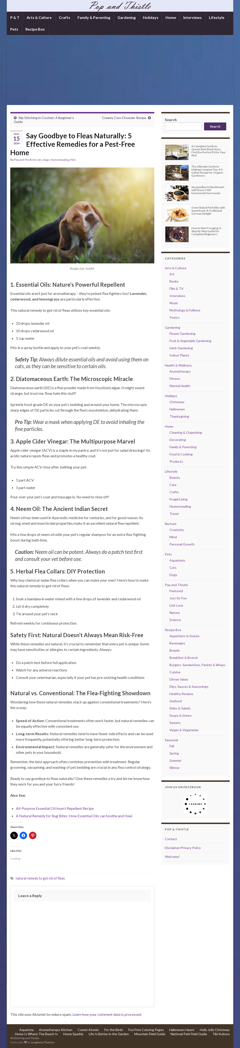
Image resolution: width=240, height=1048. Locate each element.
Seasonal (171, 740)
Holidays (150, 17)
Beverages (177, 643)
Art (171, 274)
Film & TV (176, 288)
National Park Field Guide (189, 1034)
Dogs (46, 159)
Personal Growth (181, 544)
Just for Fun (178, 598)
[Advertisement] (120, 70)
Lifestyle (216, 17)
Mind (173, 537)
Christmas (176, 402)
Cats (39, 159)
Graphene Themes (42, 1042)
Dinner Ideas (178, 679)
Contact (171, 839)
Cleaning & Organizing (185, 432)
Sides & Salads (180, 708)
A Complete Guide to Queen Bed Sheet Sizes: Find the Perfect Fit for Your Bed (208, 150)
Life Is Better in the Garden (109, 1034)
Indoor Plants (179, 355)
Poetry (174, 317)
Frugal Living (178, 499)
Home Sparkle (73, 1034)
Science (175, 620)
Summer (175, 760)
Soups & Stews (180, 715)
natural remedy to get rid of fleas (40, 878)
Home (171, 17)
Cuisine (174, 672)
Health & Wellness (178, 365)
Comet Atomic (88, 1030)
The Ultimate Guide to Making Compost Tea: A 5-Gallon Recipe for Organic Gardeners (207, 171)
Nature (174, 613)
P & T (14, 17)
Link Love (176, 605)
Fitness (174, 379)
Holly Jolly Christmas (215, 1030)
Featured (176, 591)
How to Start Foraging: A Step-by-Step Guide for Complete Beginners (206, 231)
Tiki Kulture (221, 1034)
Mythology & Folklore (184, 310)
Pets (14, 29)
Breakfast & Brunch (183, 658)
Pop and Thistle (23, 159)
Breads (174, 650)
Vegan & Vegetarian (184, 730)
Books (174, 281)
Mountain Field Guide (149, 1034)
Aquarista (26, 1030)
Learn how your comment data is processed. (107, 1014)
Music (173, 303)
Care (172, 485)
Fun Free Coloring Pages (146, 1030)
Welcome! (172, 857)
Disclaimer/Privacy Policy (183, 848)
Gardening (126, 17)
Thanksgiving (179, 416)
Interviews (192, 17)
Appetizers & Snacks (184, 636)
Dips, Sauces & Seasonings (188, 686)
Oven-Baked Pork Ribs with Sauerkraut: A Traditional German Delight (208, 210)
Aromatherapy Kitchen (55, 1030)
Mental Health (179, 386)
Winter (174, 768)
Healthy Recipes (181, 694)
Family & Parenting (94, 17)
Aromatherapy (180, 371)
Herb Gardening (181, 348)
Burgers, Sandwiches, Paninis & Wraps (197, 665)
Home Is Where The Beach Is (36, 1034)
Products (176, 461)
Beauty (174, 477)
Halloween (177, 409)
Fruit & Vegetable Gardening (190, 341)
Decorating (177, 440)
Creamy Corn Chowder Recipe (124, 118)
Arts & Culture (39, 17)
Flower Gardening (182, 333)
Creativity (176, 530)
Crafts (64, 17)
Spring (174, 753)
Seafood (175, 701)
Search (171, 119)
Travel (174, 514)
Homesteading (59, 159)
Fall (171, 746)
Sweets (175, 723)
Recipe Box (35, 29)
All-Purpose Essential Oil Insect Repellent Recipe (55, 808)
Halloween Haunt (181, 1030)
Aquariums (177, 560)
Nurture (170, 524)
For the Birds (113, 1030)
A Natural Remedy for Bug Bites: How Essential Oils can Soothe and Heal (74, 816)
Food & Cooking (181, 454)
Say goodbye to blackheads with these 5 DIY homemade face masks (207, 190)
